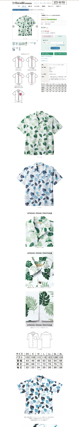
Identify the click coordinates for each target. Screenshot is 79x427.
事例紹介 (43, 6)
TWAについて (50, 6)
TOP (19, 6)
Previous (13, 26)
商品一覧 (24, 6)
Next (37, 26)
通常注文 (60, 36)
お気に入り (50, 3)
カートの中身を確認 (61, 45)
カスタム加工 (36, 6)
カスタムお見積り (47, 36)
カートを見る (43, 3)
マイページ (37, 3)
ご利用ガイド (58, 6)
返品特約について (45, 60)
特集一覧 (30, 6)
